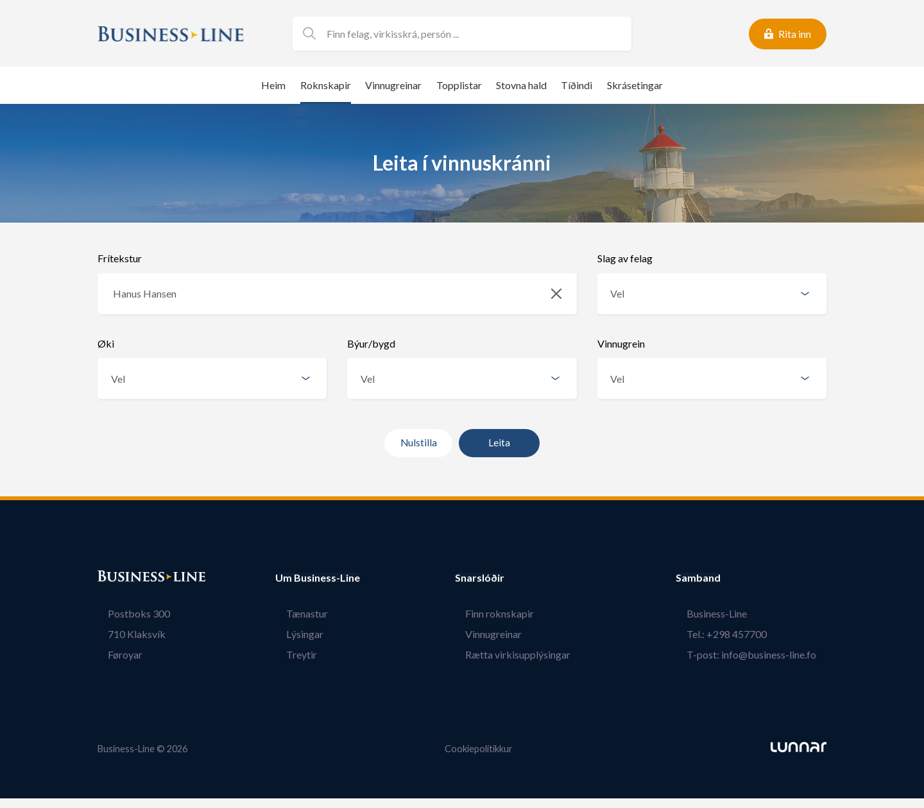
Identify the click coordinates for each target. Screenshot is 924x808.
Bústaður (120, 578)
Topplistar (459, 85)
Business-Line (727, 613)
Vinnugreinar (393, 85)
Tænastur (296, 613)
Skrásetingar (635, 85)
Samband (719, 578)
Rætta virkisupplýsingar (528, 654)
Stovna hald (521, 85)
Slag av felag (625, 258)
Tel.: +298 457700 (737, 634)
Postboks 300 (129, 613)
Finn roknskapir (510, 613)
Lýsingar (293, 634)
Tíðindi (576, 85)
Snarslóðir (501, 578)
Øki (106, 343)
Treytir (290, 654)
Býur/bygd (371, 343)
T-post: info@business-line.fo (761, 654)
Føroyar (115, 654)
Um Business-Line (317, 578)
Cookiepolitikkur (479, 748)
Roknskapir (325, 85)
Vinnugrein (621, 343)
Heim (273, 85)
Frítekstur (120, 258)
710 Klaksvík (126, 634)
